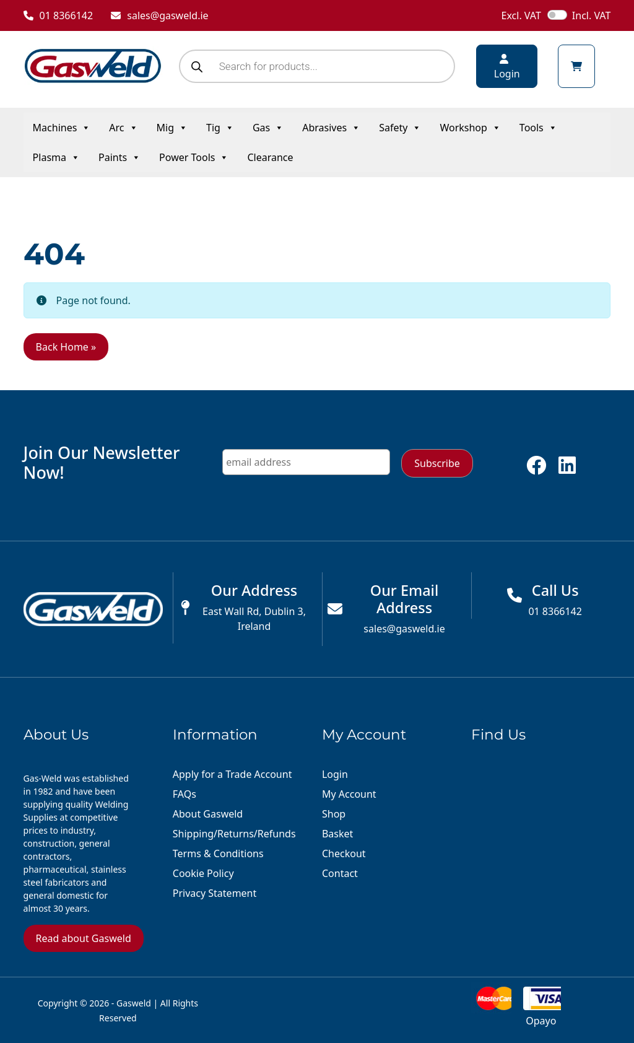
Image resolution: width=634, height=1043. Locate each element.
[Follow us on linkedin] (567, 469)
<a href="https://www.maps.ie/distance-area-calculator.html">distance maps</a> (540, 836)
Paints (119, 157)
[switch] (557, 15)
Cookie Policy (203, 873)
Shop (333, 814)
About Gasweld (208, 814)
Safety (400, 127)
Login (335, 774)
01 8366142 (58, 15)
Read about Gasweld (83, 938)
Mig (172, 127)
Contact (340, 873)
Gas (268, 127)
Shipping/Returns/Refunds (234, 833)
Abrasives (331, 127)
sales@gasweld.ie (159, 15)
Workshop (470, 127)
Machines (62, 127)
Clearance (270, 157)
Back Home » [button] (66, 347)
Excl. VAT (521, 15)
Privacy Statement (215, 893)
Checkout (344, 853)
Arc (123, 127)
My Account (349, 794)
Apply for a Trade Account (232, 774)
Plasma (56, 157)
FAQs (184, 794)
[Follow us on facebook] (536, 469)
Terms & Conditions (218, 853)
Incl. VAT (591, 15)
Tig (220, 127)
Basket (337, 833)
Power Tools (193, 157)
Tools (538, 127)
